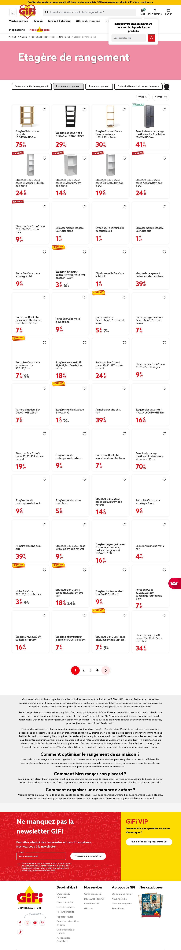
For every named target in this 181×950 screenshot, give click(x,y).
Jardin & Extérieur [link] (59, 21)
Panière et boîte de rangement (31, 86)
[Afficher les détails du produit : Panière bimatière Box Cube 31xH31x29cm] (30, 379)
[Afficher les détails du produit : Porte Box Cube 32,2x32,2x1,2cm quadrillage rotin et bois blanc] (150, 561)
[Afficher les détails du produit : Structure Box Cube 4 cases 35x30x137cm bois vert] (70, 561)
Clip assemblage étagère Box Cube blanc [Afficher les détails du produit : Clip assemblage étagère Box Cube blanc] (70, 223)
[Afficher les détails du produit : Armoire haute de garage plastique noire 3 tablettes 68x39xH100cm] (150, 107)
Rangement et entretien (42, 37)
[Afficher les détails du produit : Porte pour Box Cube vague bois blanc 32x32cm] (110, 425)
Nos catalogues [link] (39, 30)
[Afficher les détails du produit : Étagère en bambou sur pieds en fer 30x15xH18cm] (70, 606)
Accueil (12, 37)
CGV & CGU (49, 947)
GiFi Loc (88, 902)
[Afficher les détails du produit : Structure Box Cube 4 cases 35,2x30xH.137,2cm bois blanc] (30, 152)
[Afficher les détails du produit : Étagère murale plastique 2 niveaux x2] (70, 379)
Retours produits (65, 906)
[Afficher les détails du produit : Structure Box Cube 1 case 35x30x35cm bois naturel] (70, 515)
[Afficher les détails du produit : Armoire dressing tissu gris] (30, 515)
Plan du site (33, 947)
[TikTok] (20, 926)
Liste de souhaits (66, 901)
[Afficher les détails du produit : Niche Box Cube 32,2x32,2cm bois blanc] (30, 561)
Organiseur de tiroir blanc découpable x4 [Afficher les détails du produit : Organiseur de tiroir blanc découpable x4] (110, 223)
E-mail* (22, 847)
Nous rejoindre (119, 893)
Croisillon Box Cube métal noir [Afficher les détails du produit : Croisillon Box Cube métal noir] (150, 541)
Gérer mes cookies (113, 947)
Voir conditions (142, 2)
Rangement (64, 37)
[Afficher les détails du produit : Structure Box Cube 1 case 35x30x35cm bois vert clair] (110, 606)
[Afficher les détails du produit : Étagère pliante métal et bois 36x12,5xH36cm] (110, 561)
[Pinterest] (42, 916)
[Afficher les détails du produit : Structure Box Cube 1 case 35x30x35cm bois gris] (150, 334)
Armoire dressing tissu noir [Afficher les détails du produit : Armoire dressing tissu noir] (108, 405)
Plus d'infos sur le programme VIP (149, 835)
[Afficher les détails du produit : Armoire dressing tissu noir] (110, 379)
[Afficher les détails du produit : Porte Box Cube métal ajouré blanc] (70, 288)
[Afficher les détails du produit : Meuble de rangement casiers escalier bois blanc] (150, 243)
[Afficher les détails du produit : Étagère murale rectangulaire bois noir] (30, 470)
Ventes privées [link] (18, 21)
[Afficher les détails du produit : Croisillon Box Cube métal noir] (150, 515)
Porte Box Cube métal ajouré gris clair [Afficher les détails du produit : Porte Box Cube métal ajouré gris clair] (28, 269)
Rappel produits (65, 910)
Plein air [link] (38, 21)
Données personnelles (90, 947)
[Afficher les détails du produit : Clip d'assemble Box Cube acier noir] (110, 243)
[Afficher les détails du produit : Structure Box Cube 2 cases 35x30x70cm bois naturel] (110, 470)
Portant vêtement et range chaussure (138, 86)
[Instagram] (27, 916)
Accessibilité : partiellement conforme (145, 947)
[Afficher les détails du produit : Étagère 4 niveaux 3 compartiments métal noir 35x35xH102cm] (70, 243)
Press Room (118, 902)
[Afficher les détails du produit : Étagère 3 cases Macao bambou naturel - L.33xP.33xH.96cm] (110, 107)
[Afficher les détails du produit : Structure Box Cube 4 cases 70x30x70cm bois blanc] (150, 152)
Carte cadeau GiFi (93, 888)
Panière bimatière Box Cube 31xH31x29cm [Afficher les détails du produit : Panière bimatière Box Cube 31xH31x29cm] (28, 405)
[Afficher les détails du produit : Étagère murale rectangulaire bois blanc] (70, 425)
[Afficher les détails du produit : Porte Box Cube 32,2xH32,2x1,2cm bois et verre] (110, 288)
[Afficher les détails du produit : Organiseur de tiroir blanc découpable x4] (110, 197)
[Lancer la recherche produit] (46, 12)
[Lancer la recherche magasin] (151, 38)
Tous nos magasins (122, 898)
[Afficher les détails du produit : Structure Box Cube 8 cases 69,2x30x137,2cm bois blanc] (150, 606)
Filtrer (161, 97)
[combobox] (89, 12)
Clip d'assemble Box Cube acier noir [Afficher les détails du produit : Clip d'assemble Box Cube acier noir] (110, 269)
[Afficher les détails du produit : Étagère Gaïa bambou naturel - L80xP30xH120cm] (30, 107)
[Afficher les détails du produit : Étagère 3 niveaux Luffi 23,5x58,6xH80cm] (30, 606)
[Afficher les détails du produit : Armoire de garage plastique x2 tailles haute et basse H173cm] (150, 425)
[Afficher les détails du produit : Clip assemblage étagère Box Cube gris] (150, 197)
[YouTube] (35, 916)
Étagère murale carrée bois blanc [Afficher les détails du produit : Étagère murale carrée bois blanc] (68, 496)
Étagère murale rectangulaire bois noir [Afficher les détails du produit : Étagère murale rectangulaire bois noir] (28, 496)
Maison (23, 37)
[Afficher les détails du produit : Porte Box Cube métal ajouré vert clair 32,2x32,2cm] (30, 334)
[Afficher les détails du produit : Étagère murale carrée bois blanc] (70, 470)
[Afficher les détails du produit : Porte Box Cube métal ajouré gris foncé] (150, 470)
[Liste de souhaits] (44, 109)
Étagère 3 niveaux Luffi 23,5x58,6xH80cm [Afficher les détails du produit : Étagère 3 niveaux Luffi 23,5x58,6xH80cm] (28, 632)
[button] (143, 12)
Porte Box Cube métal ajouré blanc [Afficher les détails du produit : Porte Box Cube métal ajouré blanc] (68, 314)
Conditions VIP (91, 898)
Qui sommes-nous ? (122, 888)
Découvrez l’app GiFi (94, 893)
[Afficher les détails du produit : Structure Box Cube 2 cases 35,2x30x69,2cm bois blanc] (70, 152)
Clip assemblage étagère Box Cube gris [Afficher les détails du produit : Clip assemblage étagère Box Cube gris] (149, 223)
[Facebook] (20, 916)
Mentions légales (67, 947)
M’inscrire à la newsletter (88, 850)
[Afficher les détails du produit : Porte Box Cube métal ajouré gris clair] (30, 243)
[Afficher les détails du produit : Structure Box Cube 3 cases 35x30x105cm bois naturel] (30, 425)
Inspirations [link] (17, 30)
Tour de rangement (99, 86)
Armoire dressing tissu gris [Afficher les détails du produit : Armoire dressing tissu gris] (28, 541)
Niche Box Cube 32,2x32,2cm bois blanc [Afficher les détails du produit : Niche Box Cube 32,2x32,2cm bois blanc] (28, 587)
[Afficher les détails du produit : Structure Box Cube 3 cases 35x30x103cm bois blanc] (110, 152)
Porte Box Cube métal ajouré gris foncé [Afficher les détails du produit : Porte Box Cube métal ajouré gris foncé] (148, 496)
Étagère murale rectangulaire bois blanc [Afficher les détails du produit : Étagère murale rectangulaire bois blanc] (69, 451)
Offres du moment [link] (88, 21)
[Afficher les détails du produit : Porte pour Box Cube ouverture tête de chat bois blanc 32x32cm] (30, 288)
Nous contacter (65, 896)
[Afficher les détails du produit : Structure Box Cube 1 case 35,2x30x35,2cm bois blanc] (30, 197)
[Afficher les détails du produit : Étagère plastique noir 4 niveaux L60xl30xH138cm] (150, 379)
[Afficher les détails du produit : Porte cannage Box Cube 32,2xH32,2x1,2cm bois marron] (150, 288)
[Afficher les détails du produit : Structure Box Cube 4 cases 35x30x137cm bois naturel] (110, 334)
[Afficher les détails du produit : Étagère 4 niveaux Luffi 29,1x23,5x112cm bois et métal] (70, 334)
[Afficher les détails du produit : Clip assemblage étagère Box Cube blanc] (70, 197)
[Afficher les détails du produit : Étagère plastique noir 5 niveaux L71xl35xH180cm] (70, 107)
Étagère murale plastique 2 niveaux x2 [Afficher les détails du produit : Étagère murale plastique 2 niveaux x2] (70, 405)
